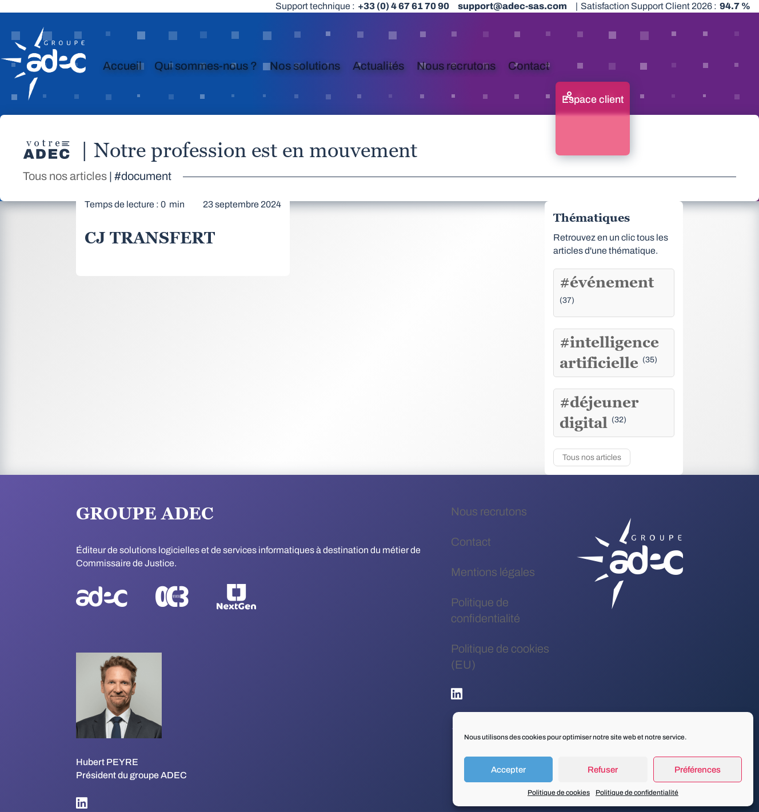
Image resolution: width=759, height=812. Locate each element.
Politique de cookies (559, 793)
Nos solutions (305, 65)
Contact (528, 65)
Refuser (603, 769)
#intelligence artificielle (609, 352)
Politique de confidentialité (637, 793)
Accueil (122, 65)
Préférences (697, 769)
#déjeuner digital (599, 412)
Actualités (378, 65)
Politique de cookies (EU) (500, 656)
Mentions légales (493, 572)
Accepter (508, 769)
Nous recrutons (456, 65)
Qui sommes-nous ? (205, 65)
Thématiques (591, 217)
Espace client (593, 99)
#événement (607, 289)
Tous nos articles (65, 176)
